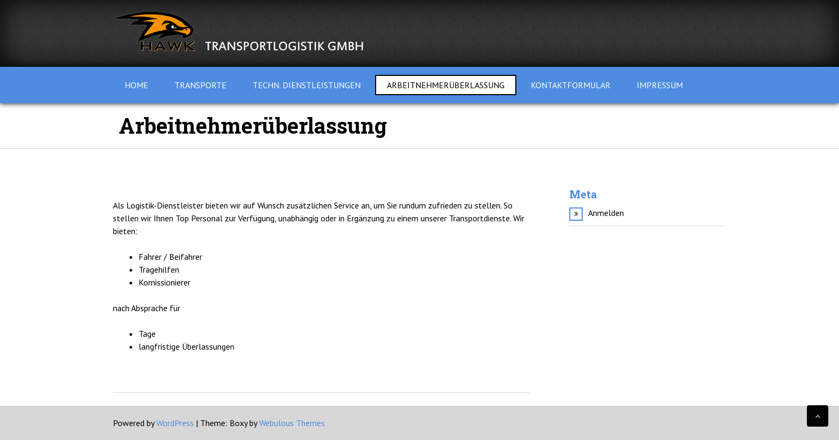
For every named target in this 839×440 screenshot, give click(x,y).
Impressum (660, 85)
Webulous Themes (292, 423)
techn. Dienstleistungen (307, 85)
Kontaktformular (571, 85)
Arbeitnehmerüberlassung (446, 85)
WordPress (175, 423)
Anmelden (606, 212)
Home (136, 85)
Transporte (200, 85)
